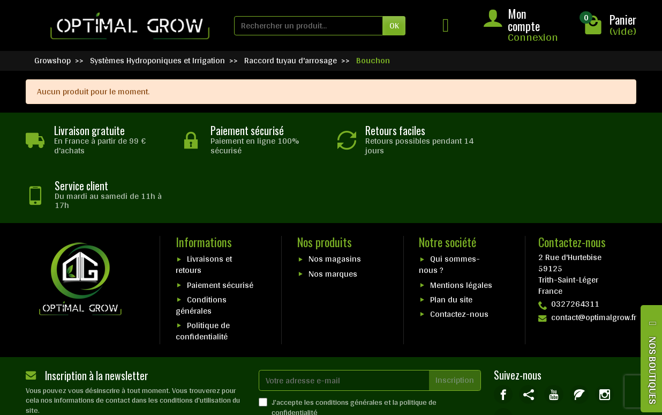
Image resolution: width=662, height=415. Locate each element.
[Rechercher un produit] (308, 26)
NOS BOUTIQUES (653, 370)
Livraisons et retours (204, 209)
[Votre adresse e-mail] (344, 325)
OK (394, 25)
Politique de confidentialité (203, 275)
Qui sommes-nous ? (449, 209)
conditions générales (348, 347)
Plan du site (451, 244)
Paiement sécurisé (220, 230)
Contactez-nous (459, 259)
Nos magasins (335, 204)
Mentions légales (461, 230)
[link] (503, 339)
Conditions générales (201, 249)
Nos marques (333, 218)
